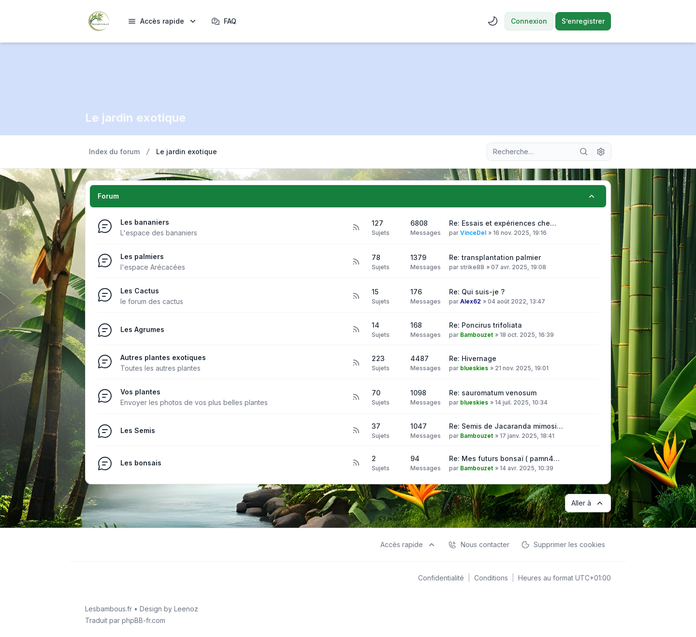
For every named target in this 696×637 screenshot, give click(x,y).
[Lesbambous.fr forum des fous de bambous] (98, 21)
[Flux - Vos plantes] (356, 397)
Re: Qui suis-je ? (477, 292)
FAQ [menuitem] (223, 21)
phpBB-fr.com (143, 620)
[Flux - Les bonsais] (356, 463)
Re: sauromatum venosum (492, 393)
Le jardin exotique (135, 118)
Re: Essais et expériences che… (502, 223)
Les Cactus (139, 291)
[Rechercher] (584, 152)
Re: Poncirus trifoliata (485, 325)
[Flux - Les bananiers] (356, 227)
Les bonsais (140, 463)
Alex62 (470, 301)
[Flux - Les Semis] (356, 430)
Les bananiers (144, 222)
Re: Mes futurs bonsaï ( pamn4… (504, 458)
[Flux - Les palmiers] (356, 262)
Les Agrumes (142, 329)
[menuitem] (162, 21)
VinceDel (473, 232)
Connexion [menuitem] (529, 21)
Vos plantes (140, 392)
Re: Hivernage (472, 358)
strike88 (472, 267)
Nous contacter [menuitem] (478, 544)
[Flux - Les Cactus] (356, 296)
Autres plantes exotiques (163, 357)
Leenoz (186, 609)
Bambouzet (476, 334)
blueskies (474, 368)
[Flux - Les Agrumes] (356, 329)
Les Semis (137, 430)
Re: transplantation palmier (495, 257)
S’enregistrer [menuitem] (583, 21)
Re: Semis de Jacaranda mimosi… (506, 426)
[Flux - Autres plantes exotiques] (356, 363)
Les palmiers (142, 256)
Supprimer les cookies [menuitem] (563, 544)
